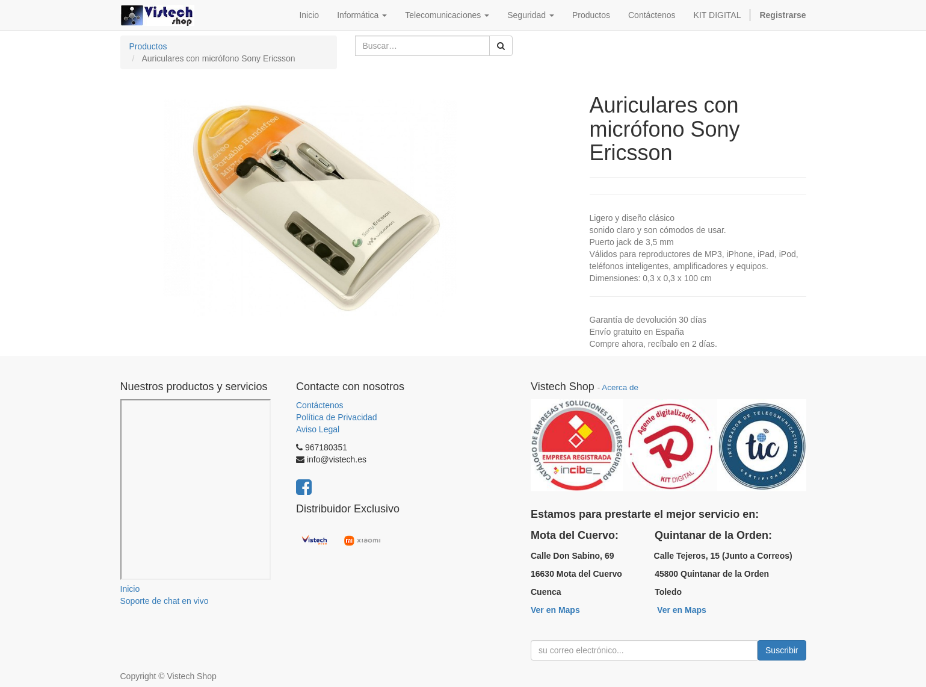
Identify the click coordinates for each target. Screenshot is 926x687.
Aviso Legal (317, 429)
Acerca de (620, 387)
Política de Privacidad (336, 417)
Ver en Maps (555, 610)
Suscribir (781, 650)
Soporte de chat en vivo (164, 601)
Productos (148, 46)
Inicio (130, 589)
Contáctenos (320, 405)
